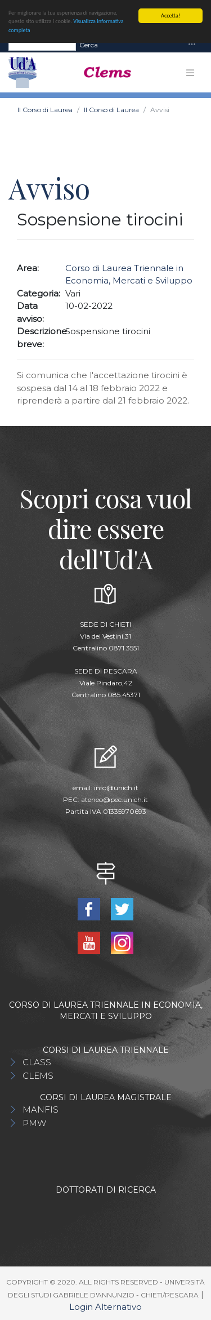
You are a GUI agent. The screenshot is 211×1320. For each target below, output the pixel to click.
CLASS (37, 1062)
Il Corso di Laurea (45, 109)
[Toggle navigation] (192, 44)
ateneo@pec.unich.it (114, 799)
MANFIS (41, 1109)
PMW (34, 1123)
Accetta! (170, 15)
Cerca (88, 44)
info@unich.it (116, 787)
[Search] (42, 44)
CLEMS (38, 1075)
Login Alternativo (105, 1306)
